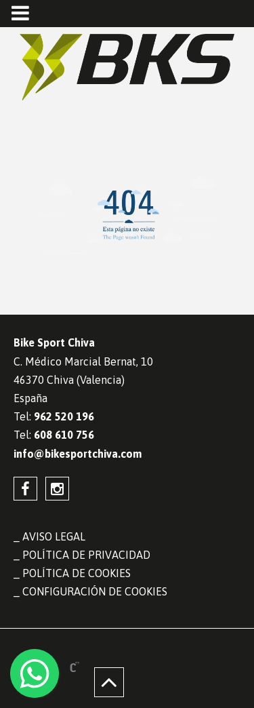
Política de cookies (76, 573)
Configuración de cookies (94, 591)
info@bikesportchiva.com (78, 454)
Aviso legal (53, 536)
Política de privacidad (86, 555)
